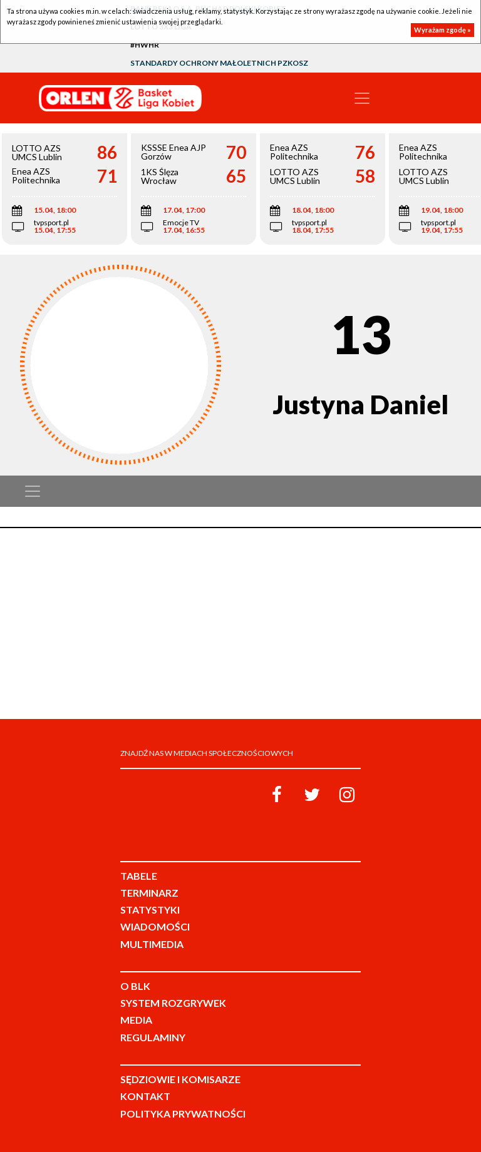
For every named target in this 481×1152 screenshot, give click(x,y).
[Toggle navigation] (362, 98)
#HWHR (144, 44)
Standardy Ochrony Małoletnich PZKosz (219, 63)
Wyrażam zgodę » (442, 30)
